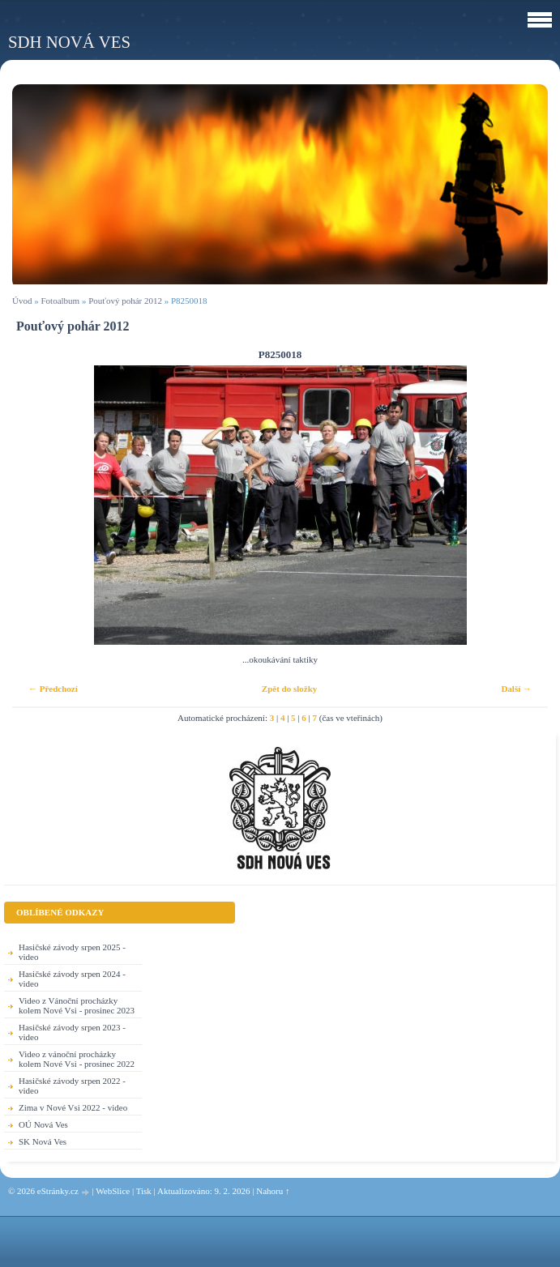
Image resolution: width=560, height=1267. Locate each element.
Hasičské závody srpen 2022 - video (72, 1085)
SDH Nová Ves (69, 41)
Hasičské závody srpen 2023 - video (72, 1032)
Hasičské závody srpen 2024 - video (72, 978)
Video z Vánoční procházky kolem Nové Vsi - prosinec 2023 (77, 1005)
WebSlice (113, 1191)
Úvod (22, 300)
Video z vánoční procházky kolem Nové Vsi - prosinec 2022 (77, 1059)
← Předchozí (53, 688)
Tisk (144, 1191)
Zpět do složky (289, 688)
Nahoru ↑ (272, 1191)
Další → (516, 688)
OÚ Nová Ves (43, 1124)
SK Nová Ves (42, 1141)
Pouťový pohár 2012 (125, 300)
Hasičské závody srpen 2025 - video (72, 952)
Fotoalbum (60, 300)
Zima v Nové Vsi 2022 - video (73, 1107)
